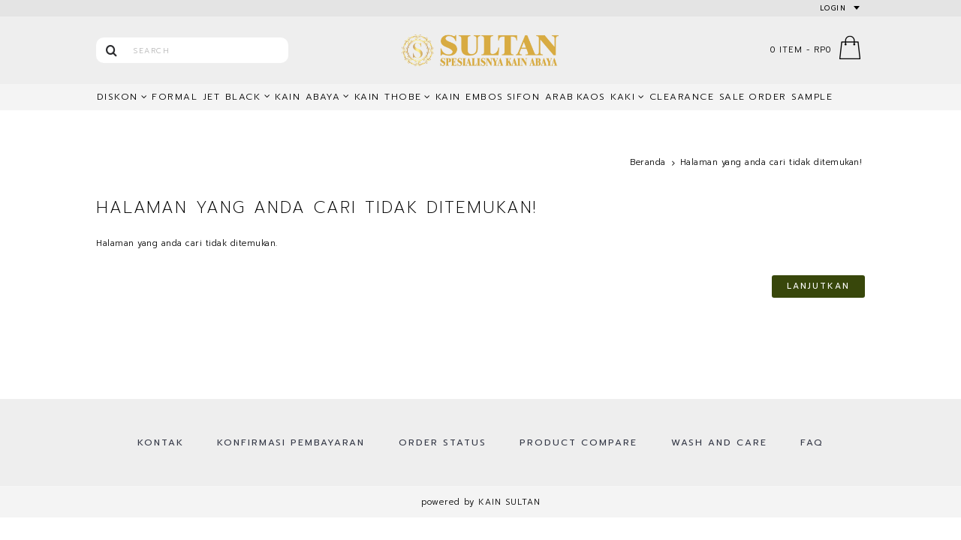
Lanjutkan (818, 286)
